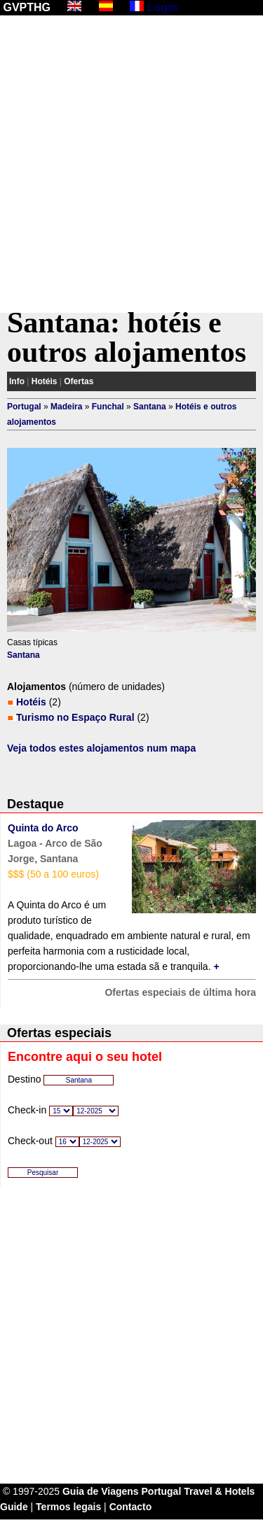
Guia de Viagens (100, 1491)
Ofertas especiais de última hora (180, 992)
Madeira (66, 406)
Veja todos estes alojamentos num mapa (101, 748)
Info (17, 381)
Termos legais (68, 1506)
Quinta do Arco (43, 827)
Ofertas (78, 381)
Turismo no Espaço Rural (75, 717)
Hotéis (45, 381)
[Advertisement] (131, 164)
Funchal (108, 406)
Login (162, 7)
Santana (149, 406)
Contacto (130, 1506)
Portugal (24, 406)
